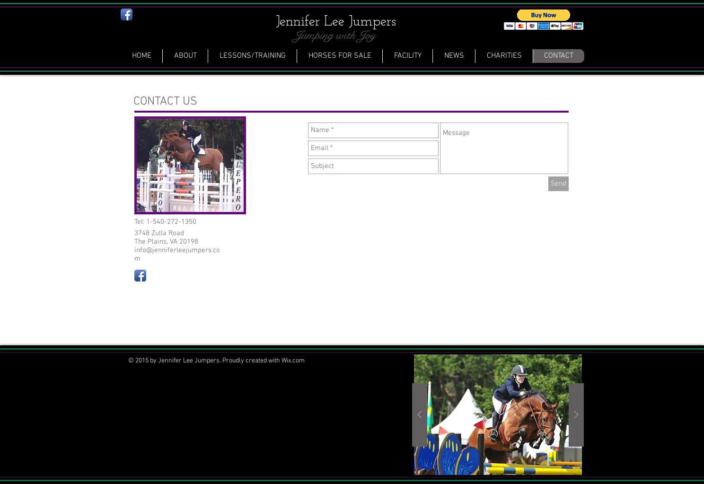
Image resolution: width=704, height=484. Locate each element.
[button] (543, 20)
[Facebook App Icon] (126, 14)
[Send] (558, 183)
